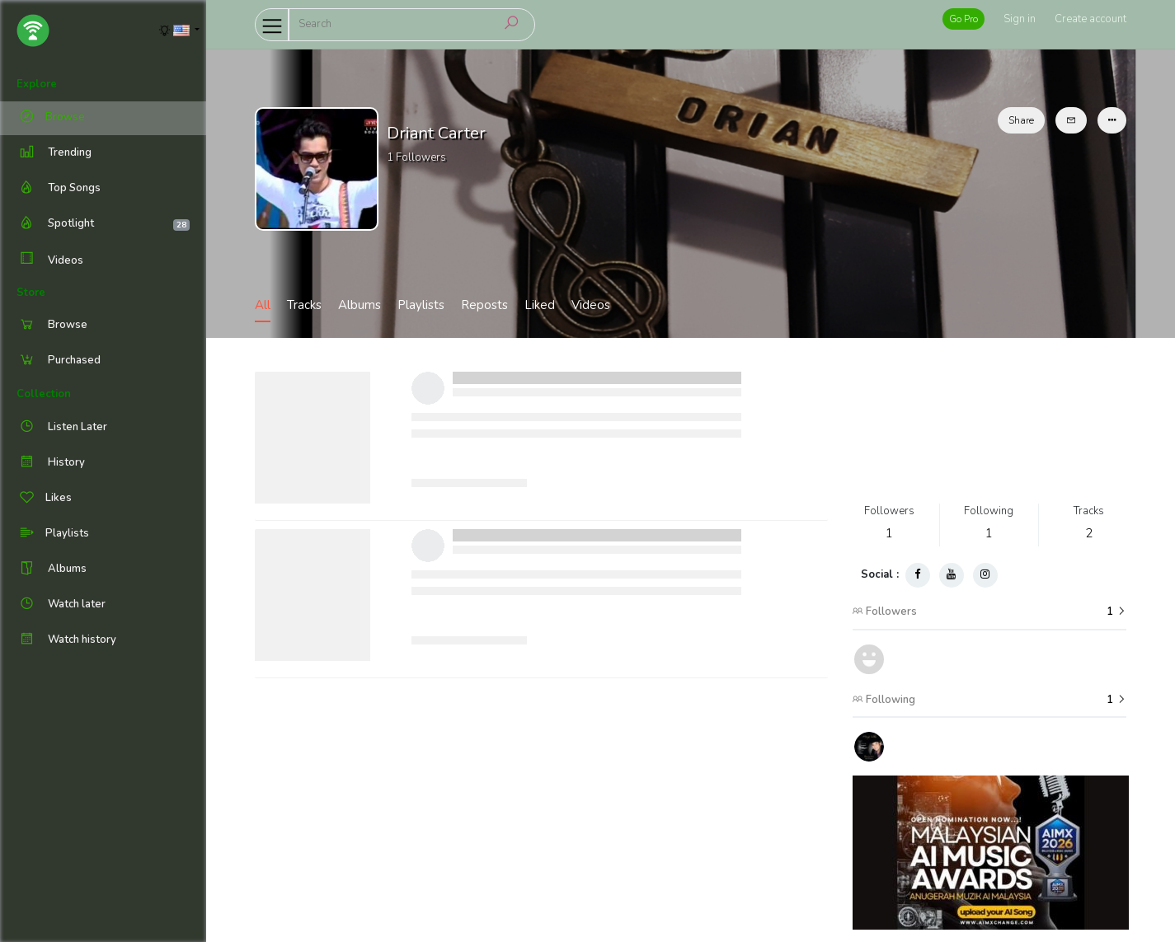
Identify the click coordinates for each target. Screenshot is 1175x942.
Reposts (484, 305)
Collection (43, 394)
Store (30, 292)
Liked (539, 305)
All (262, 305)
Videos (49, 260)
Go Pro (963, 19)
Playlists (420, 305)
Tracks (304, 305)
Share (1021, 120)
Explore (36, 84)
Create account (1090, 19)
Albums (359, 305)
